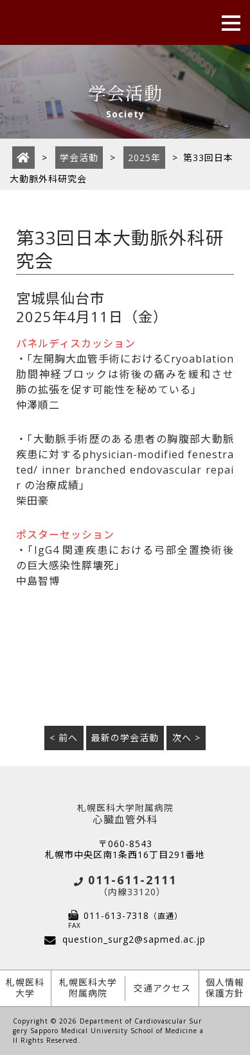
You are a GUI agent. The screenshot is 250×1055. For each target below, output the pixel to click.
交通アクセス (162, 988)
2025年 (144, 157)
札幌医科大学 (25, 987)
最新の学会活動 (125, 738)
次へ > (186, 738)
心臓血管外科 (125, 814)
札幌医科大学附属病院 (88, 987)
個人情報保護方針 (225, 987)
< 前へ (63, 738)
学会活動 (79, 157)
